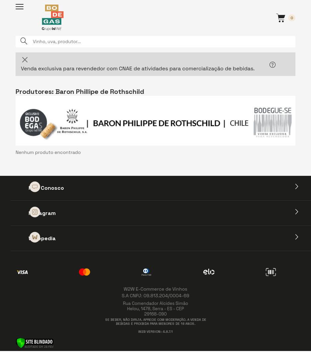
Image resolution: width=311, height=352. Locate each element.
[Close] (25, 60)
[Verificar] (35, 343)
